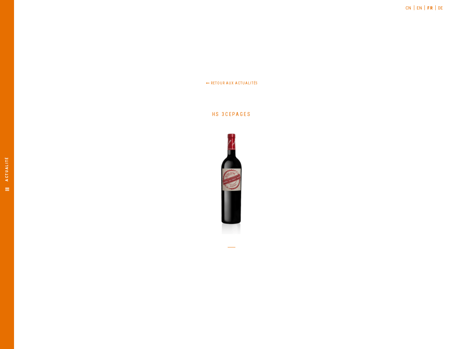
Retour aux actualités (231, 83)
